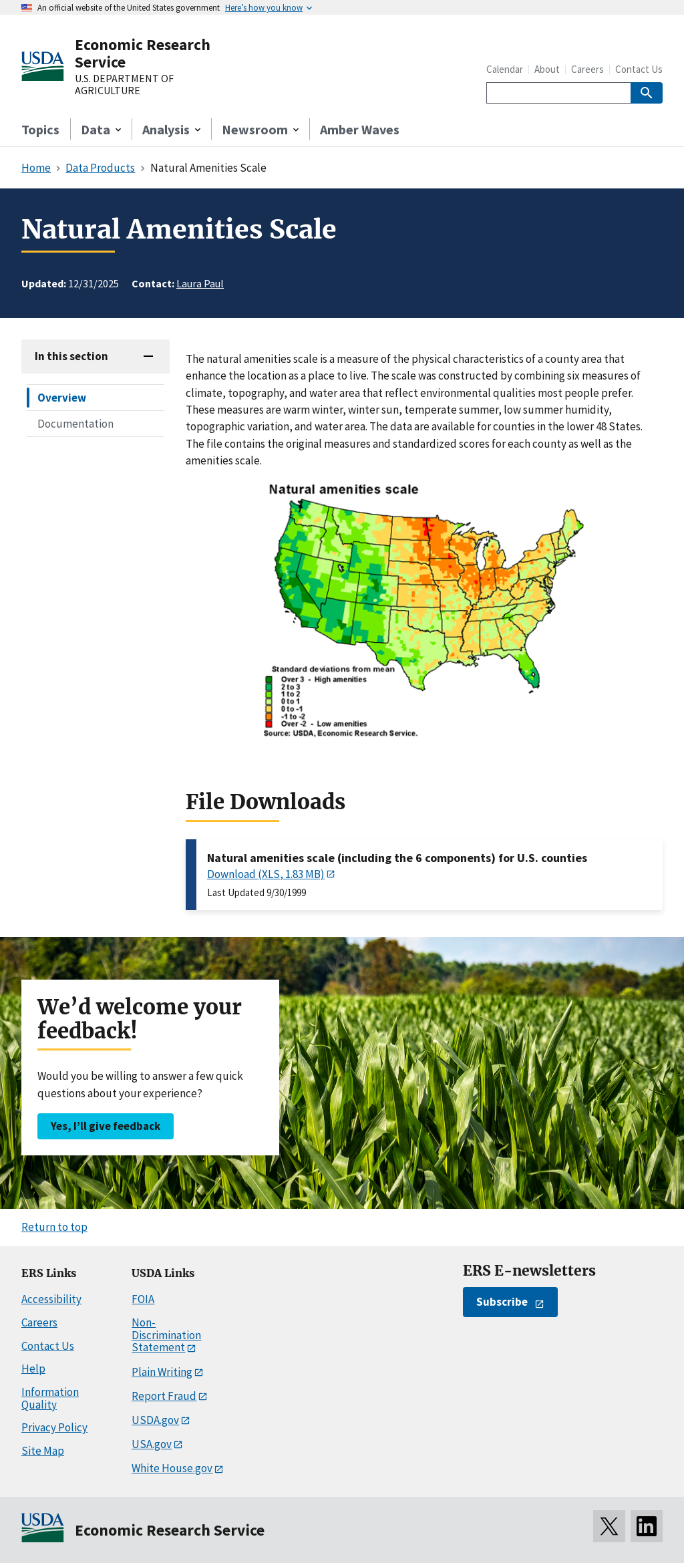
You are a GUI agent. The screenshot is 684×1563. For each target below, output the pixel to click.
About (547, 69)
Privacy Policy (54, 1427)
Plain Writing (162, 1372)
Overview (61, 397)
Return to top (54, 1227)
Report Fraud (164, 1396)
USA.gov (152, 1444)
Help (33, 1368)
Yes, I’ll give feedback (105, 1126)
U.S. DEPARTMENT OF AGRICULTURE (124, 84)
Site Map (42, 1450)
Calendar (504, 69)
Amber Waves (359, 129)
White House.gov (172, 1468)
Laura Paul (200, 283)
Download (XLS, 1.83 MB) (266, 874)
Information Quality (50, 1398)
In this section (71, 356)
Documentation (75, 423)
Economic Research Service (142, 53)
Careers (587, 69)
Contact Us (639, 69)
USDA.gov (155, 1420)
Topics (40, 129)
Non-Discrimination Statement (166, 1335)
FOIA (143, 1299)
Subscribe (502, 1301)
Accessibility (51, 1299)
